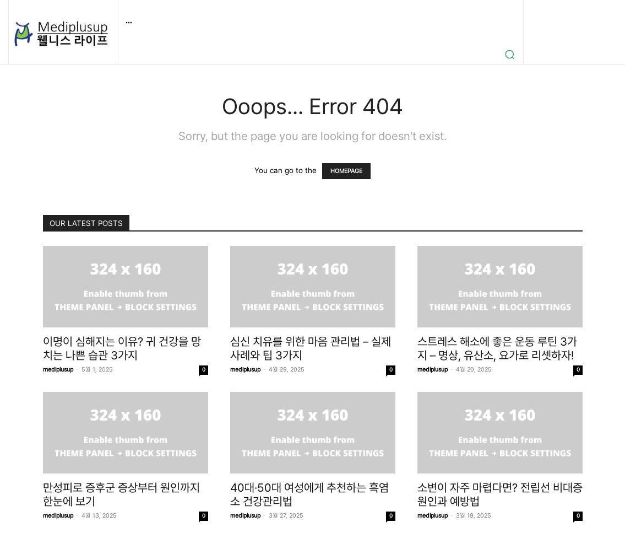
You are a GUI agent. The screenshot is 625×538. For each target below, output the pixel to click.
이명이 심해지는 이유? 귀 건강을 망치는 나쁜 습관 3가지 (122, 348)
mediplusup (58, 369)
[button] (509, 54)
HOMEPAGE (346, 171)
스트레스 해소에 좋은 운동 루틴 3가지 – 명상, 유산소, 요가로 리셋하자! (497, 348)
